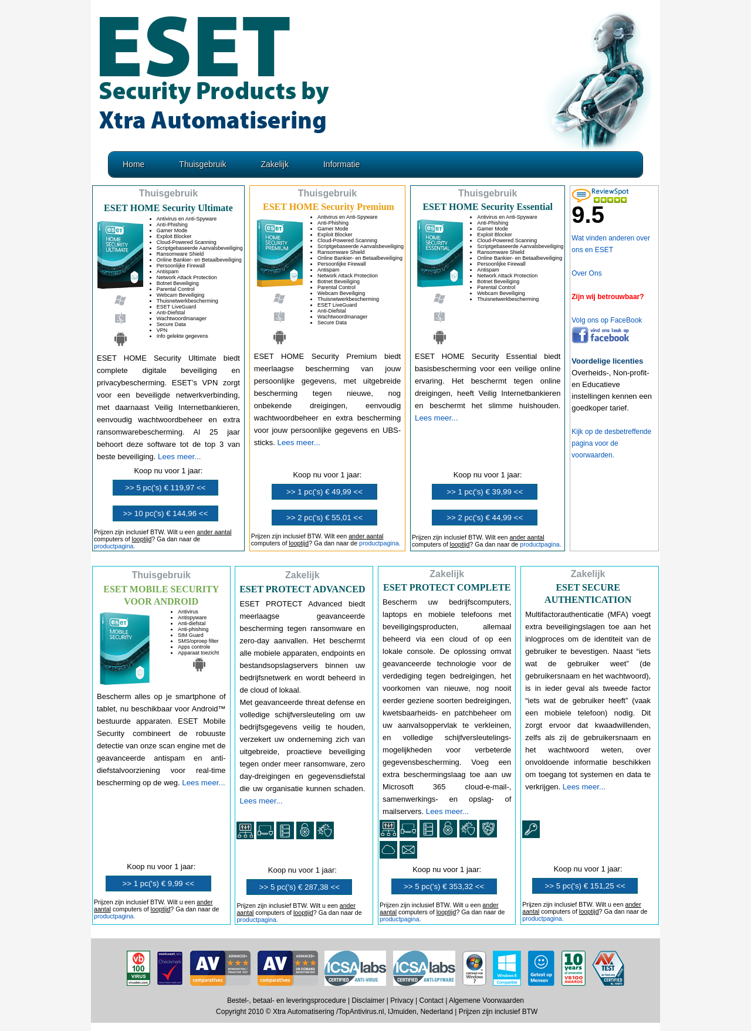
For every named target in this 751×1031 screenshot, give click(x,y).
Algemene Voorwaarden (486, 1000)
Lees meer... (179, 456)
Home (133, 164)
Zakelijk (275, 164)
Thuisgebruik (202, 164)
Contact (431, 1000)
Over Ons (586, 273)
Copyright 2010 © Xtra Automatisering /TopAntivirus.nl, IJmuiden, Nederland (334, 1012)
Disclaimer (368, 1000)
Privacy (401, 1000)
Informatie (341, 164)
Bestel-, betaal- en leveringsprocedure (286, 1000)
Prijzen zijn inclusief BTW (498, 1012)
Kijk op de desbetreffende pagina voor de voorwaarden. (611, 443)
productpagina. (115, 546)
